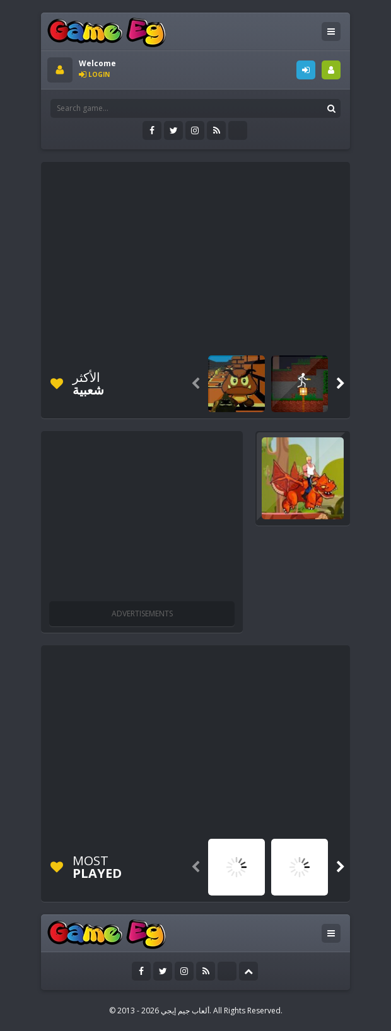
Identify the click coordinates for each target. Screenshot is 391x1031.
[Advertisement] (219, 256)
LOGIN (305, 69)
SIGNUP (331, 69)
